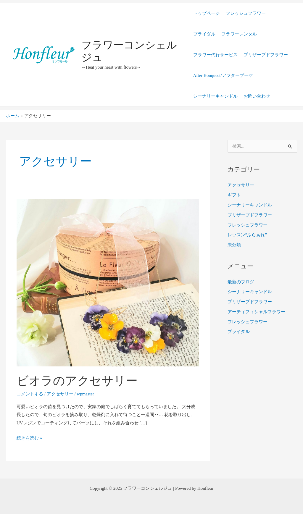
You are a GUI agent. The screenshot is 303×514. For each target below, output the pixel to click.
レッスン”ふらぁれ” (247, 234)
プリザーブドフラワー (266, 54)
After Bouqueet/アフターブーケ (223, 75)
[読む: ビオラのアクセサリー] (108, 282)
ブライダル (204, 34)
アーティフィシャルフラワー (256, 311)
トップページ (206, 13)
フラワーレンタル (239, 34)
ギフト (234, 195)
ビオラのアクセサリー (77, 380)
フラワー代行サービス (215, 54)
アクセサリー (60, 394)
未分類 (234, 245)
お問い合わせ (257, 96)
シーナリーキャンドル (215, 96)
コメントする (30, 394)
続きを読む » (29, 437)
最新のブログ (241, 281)
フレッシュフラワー (246, 13)
